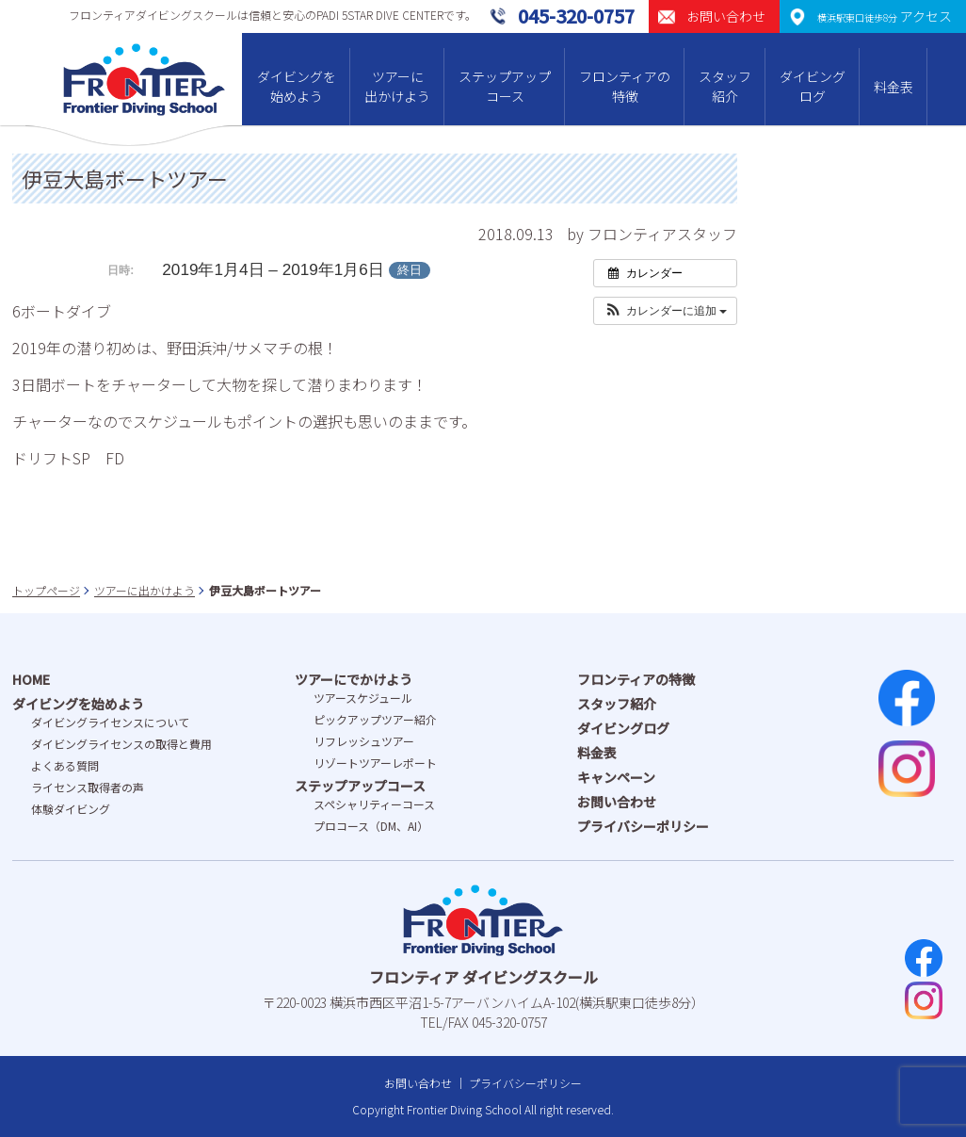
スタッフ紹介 (725, 86)
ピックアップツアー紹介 (375, 719)
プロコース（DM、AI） (371, 826)
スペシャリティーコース (374, 804)
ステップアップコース (505, 86)
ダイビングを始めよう (296, 86)
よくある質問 (65, 765)
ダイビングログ (812, 86)
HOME (31, 679)
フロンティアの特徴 (624, 86)
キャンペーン (616, 777)
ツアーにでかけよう (353, 679)
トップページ (46, 590)
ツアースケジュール (363, 698)
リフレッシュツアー (364, 741)
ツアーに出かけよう (397, 86)
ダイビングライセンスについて (110, 722)
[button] (665, 311)
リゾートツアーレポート (375, 763)
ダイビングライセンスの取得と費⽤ (121, 744)
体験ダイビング (70, 809)
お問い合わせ (616, 801)
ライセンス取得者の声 (87, 787)
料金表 (893, 86)
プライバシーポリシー (643, 826)
